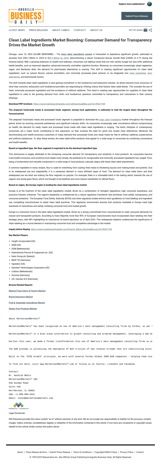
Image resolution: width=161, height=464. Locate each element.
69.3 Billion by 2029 (59, 58)
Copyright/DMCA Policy (106, 452)
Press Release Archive (36, 452)
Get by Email (138, 30)
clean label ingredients (110, 119)
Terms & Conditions (82, 452)
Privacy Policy (126, 452)
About (20, 452)
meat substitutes (137, 73)
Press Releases (38, 30)
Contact (80, 30)
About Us (96, 30)
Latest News (17, 30)
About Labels (60, 30)
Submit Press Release (60, 452)
